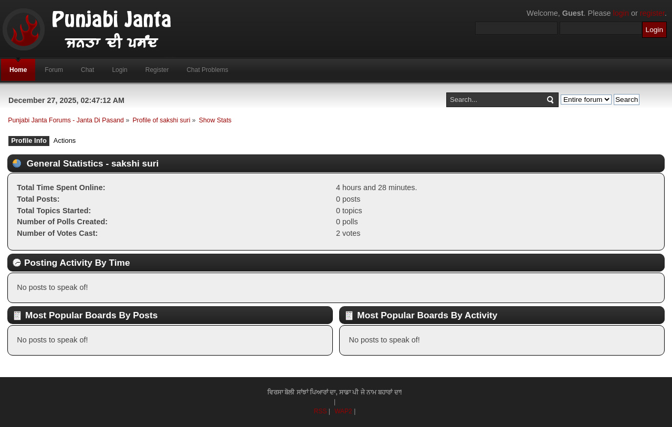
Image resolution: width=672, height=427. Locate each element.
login (621, 13)
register (652, 13)
